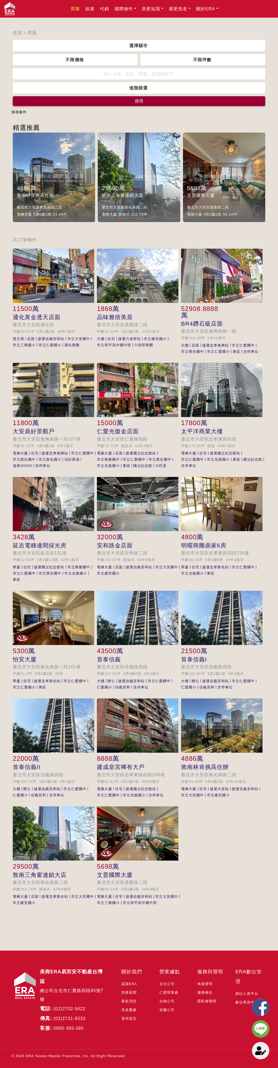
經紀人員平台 (246, 994)
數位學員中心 (246, 1002)
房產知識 (151, 9)
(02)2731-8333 (69, 1018)
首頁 (17, 32)
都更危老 (178, 9)
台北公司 (167, 984)
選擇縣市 (138, 45)
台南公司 (167, 1001)
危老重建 (129, 1010)
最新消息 (129, 1001)
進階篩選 (138, 88)
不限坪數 (202, 59)
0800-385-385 (68, 1028)
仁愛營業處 (168, 992)
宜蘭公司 (167, 1010)
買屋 (75, 9)
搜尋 (139, 101)
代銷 (104, 9)
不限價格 (74, 59)
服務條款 (205, 992)
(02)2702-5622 (69, 1008)
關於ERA (205, 9)
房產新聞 (129, 992)
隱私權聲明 (206, 1001)
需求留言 (129, 1018)
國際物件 (124, 9)
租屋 (89, 9)
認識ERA (129, 984)
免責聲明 (205, 984)
